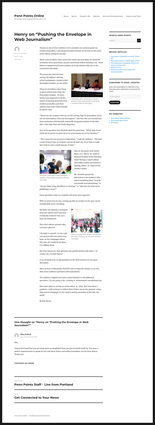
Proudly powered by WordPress (39, 416)
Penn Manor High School (119, 120)
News (66, 16)
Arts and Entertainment (113, 16)
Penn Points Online (29, 16)
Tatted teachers (116, 67)
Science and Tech (133, 16)
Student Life (85, 16)
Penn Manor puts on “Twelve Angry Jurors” (125, 61)
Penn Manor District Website (120, 118)
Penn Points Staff (20, 53)
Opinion (96, 16)
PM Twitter (114, 123)
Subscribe (114, 102)
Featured (17, 59)
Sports (74, 16)
